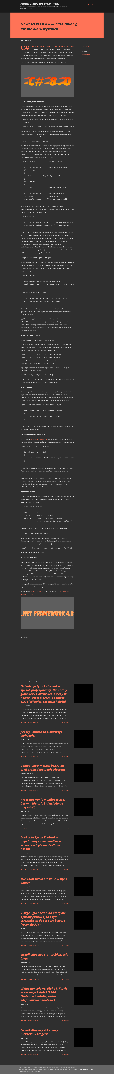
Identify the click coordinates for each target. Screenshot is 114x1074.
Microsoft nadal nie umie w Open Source (44, 881)
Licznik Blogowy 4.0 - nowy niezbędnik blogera (39, 1032)
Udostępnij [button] (85, 46)
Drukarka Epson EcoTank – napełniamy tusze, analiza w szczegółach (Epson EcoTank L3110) (41, 843)
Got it (93, 1069)
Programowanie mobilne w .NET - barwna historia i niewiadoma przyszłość (44, 803)
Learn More (84, 1069)
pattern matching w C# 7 (39, 439)
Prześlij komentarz (33, 722)
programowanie (86, 54)
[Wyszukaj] (86, 4)
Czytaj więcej (65, 722)
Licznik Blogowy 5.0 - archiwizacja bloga (44, 956)
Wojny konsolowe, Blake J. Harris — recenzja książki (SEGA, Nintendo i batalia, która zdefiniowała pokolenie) (44, 994)
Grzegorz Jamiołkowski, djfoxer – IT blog (39, 4)
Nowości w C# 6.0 (27, 594)
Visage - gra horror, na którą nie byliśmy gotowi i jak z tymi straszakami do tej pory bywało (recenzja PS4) (43, 918)
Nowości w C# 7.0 (62, 591)
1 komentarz (32, 828)
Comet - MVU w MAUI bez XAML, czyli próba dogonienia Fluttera (43, 767)
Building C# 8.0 (36, 591)
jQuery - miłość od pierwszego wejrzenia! (42, 734)
